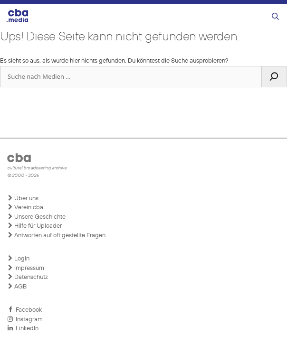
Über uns (22, 198)
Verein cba (25, 207)
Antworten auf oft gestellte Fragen (56, 235)
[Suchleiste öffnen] (275, 17)
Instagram (25, 319)
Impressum (25, 268)
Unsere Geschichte (36, 216)
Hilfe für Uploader (34, 226)
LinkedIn (22, 328)
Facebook (24, 309)
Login (18, 258)
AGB (17, 286)
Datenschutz (27, 277)
